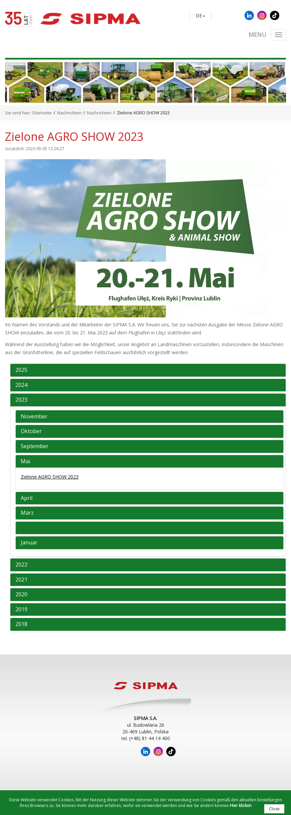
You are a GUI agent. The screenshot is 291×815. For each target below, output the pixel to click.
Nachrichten (69, 113)
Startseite (42, 113)
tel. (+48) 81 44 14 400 (145, 738)
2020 (21, 595)
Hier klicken (241, 805)
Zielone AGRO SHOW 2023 (50, 477)
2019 (21, 610)
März (27, 513)
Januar (29, 543)
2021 (21, 580)
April (26, 498)
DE (199, 15)
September (34, 446)
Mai (25, 462)
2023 (21, 400)
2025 (21, 370)
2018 (21, 624)
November (34, 417)
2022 (21, 565)
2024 (21, 385)
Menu (258, 34)
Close (274, 809)
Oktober (31, 431)
